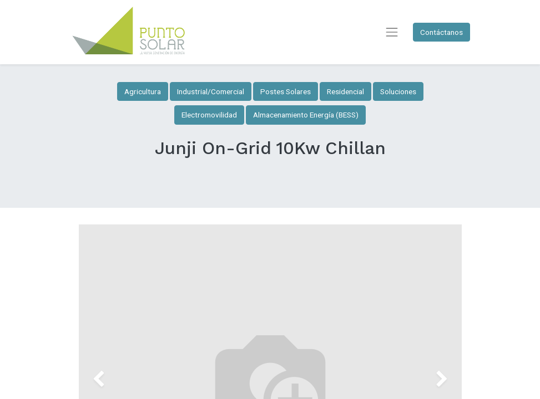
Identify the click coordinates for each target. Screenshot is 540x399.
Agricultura (142, 91)
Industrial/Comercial (210, 91)
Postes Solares (285, 91)
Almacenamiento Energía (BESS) (306, 114)
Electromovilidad (209, 114)
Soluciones (398, 91)
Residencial (345, 91)
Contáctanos (441, 32)
